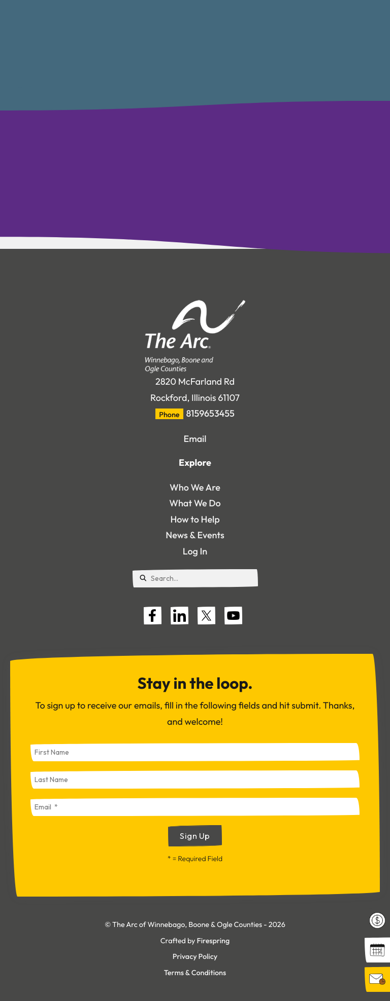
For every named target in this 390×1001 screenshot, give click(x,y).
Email (195, 438)
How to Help (194, 519)
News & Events (195, 535)
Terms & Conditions (195, 972)
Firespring (213, 940)
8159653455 (210, 413)
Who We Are (195, 487)
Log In (195, 551)
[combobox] (195, 578)
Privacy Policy (195, 956)
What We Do (195, 503)
